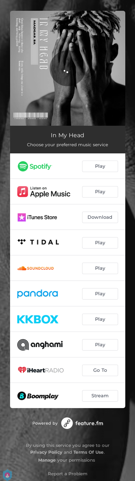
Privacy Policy (46, 452)
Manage (47, 460)
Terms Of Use (88, 452)
